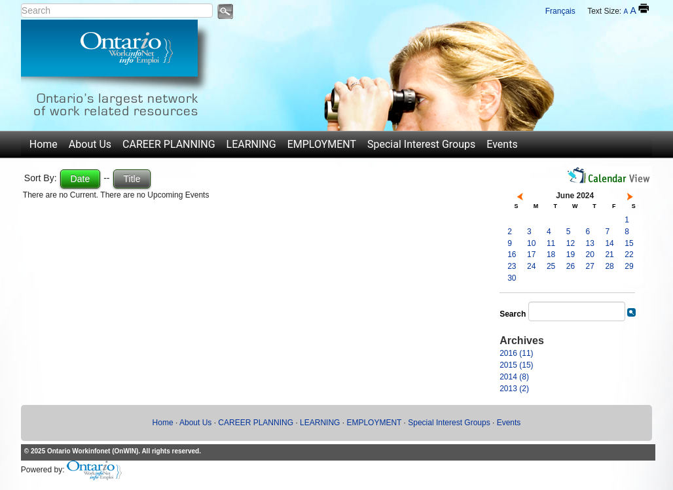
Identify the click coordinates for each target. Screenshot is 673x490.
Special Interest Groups (421, 144)
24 (531, 266)
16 (511, 254)
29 (629, 266)
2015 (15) (516, 365)
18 (551, 254)
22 (629, 254)
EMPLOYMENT (321, 144)
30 (511, 278)
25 (551, 266)
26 (570, 266)
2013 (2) (514, 388)
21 (609, 254)
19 (570, 254)
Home (43, 144)
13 (590, 243)
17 (531, 254)
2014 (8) (514, 376)
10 (531, 243)
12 (570, 243)
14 (609, 243)
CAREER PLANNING (168, 144)
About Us (90, 144)
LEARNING (251, 144)
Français (560, 11)
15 (629, 243)
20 (590, 254)
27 (590, 266)
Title (132, 178)
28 (609, 266)
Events (501, 144)
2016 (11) (516, 353)
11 (551, 243)
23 (511, 266)
